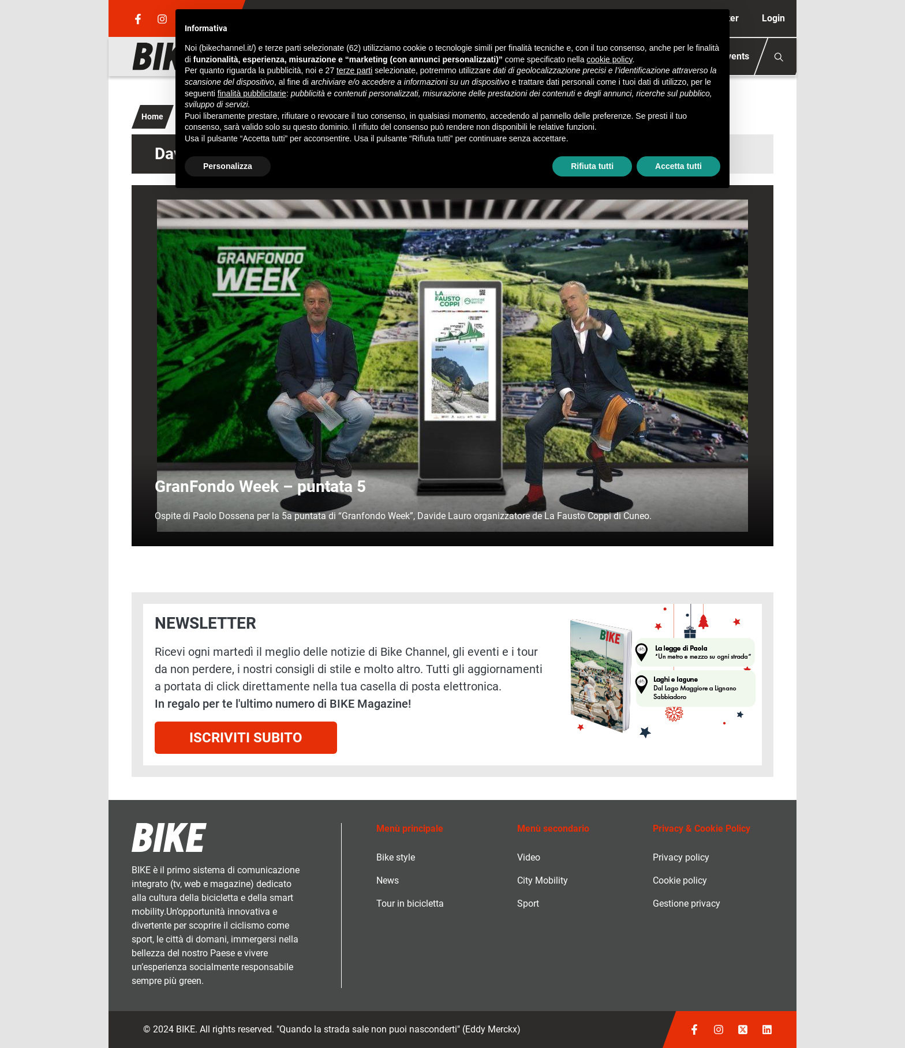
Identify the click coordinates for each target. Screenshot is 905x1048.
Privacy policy (681, 857)
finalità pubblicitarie (252, 93)
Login (773, 18)
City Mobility (542, 880)
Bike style (395, 857)
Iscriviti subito (245, 738)
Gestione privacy (686, 903)
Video (528, 857)
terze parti (354, 70)
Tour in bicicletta (410, 903)
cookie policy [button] (609, 59)
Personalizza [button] (227, 166)
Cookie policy (680, 880)
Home (152, 116)
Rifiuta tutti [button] (592, 166)
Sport (528, 903)
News (387, 880)
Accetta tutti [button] (678, 166)
